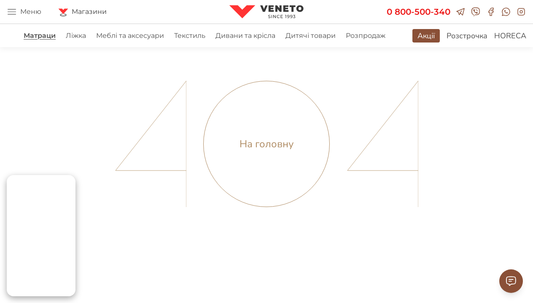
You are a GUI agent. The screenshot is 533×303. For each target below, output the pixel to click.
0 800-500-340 (418, 12)
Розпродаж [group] (365, 36)
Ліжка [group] (76, 36)
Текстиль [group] (189, 36)
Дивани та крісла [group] (245, 36)
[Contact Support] (511, 281)
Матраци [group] (40, 36)
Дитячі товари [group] (310, 36)
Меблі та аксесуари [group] (130, 36)
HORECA (510, 36)
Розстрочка (467, 36)
